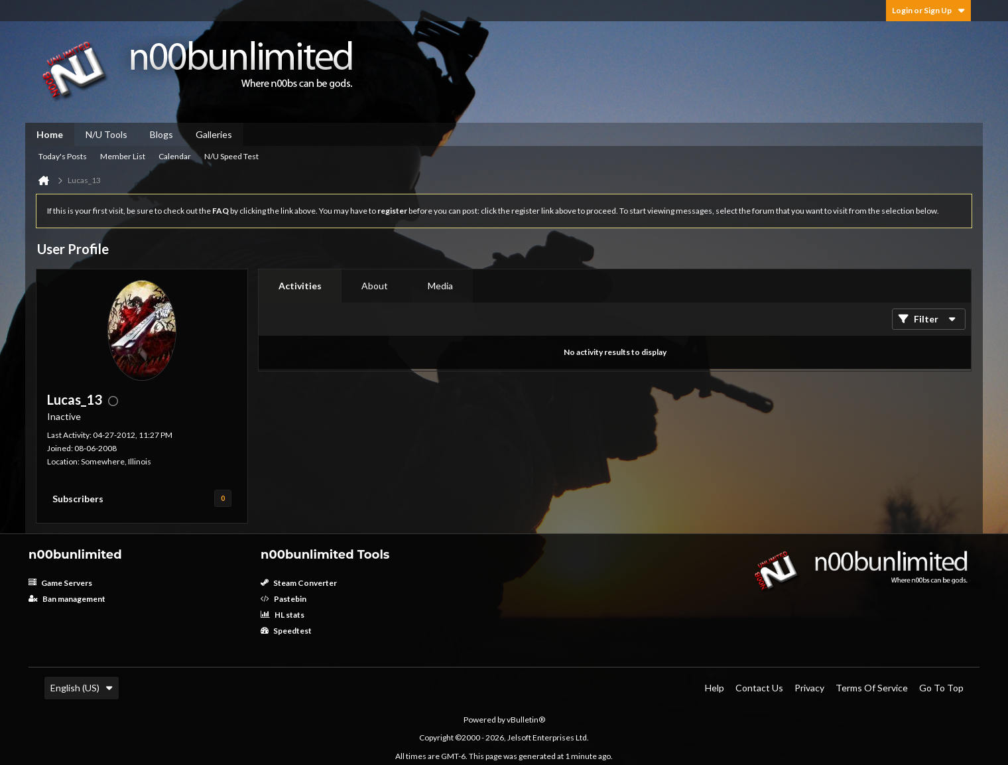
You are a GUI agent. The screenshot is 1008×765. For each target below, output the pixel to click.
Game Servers (60, 583)
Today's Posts (62, 156)
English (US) (81, 687)
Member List (122, 156)
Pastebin (283, 599)
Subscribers (77, 498)
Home (49, 134)
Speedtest (286, 631)
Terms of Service (872, 687)
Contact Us (759, 687)
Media (440, 285)
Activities (300, 285)
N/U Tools (106, 134)
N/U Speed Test (231, 156)
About (374, 285)
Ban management (67, 599)
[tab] (300, 286)
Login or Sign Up (928, 10)
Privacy (809, 687)
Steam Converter (299, 583)
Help (714, 687)
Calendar (174, 156)
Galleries (214, 134)
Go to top (941, 687)
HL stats (282, 615)
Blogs (161, 134)
